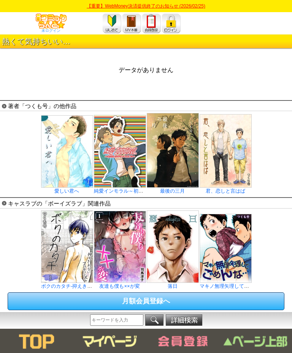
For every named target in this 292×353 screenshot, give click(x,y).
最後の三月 (173, 188)
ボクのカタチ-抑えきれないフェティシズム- (89, 283)
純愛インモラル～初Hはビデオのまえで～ (140, 188)
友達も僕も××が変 (120, 283)
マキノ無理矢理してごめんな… (234, 283)
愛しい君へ (67, 188)
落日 (173, 283)
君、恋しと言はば (226, 188)
